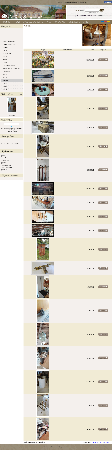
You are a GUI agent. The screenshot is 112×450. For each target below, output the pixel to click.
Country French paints (8, 44)
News (2, 171)
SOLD (4, 89)
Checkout (100, 15)
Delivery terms (5, 164)
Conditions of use (6, 165)
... (104, 442)
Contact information (6, 167)
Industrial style (6, 53)
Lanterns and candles (8, 65)
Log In (76, 15)
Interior (4, 56)
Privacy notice (5, 160)
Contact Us (4, 169)
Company (3, 162)
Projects (4, 86)
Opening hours (5, 157)
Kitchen (4, 59)
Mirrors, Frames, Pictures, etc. (10, 68)
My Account (82, 15)
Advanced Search (93, 12)
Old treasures (5, 71)
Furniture (4, 47)
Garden (4, 50)
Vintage (4, 80)
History (3, 155)
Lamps (4, 62)
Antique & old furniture (8, 41)
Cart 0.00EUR (91, 15)
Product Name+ (68, 50)
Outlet (3, 83)
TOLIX (4, 77)
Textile (4, 74)
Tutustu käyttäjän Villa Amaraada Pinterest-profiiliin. (73, 2)
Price (92, 50)
